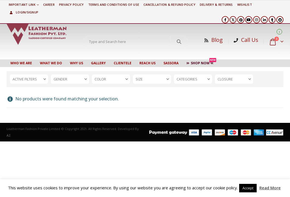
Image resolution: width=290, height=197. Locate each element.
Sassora (170, 63)
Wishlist (244, 4)
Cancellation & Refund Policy (169, 4)
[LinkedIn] (264, 19)
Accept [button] (247, 188)
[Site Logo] (37, 34)
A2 (8, 135)
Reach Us (147, 63)
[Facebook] (225, 19)
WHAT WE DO (51, 63)
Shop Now (201, 62)
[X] (233, 19)
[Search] (179, 41)
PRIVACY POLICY (71, 4)
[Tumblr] (272, 19)
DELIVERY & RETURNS (216, 4)
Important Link (22, 4)
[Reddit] (279, 19)
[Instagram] (256, 19)
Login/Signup (23, 12)
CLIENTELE (122, 63)
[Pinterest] (240, 19)
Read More (270, 187)
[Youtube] (248, 19)
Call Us (249, 40)
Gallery (98, 63)
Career (49, 4)
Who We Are (21, 63)
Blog (217, 40)
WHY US (76, 63)
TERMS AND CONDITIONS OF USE (113, 4)
